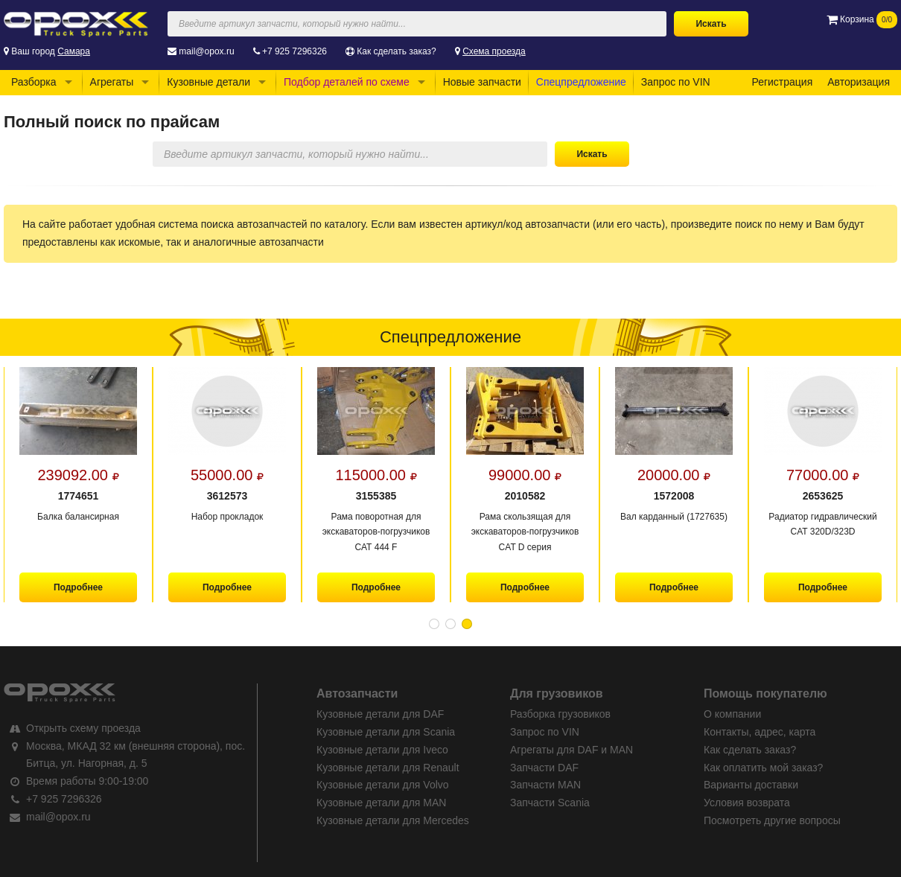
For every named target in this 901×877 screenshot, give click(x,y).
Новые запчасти (482, 82)
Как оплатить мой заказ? (763, 768)
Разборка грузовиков (560, 714)
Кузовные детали (208, 82)
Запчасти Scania (550, 803)
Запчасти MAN (545, 785)
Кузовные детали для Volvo (382, 785)
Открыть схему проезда (83, 728)
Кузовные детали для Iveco (382, 750)
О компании (732, 714)
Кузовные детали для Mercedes (392, 820)
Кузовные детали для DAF (380, 714)
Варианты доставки (751, 785)
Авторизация (858, 82)
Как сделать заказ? (396, 51)
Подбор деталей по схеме (347, 82)
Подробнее (78, 587)
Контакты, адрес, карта (759, 732)
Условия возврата (747, 803)
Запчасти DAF (544, 768)
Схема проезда (494, 51)
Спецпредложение (581, 82)
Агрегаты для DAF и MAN (571, 750)
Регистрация (781, 82)
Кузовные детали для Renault (387, 768)
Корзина (862, 19)
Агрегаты (112, 82)
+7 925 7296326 (294, 51)
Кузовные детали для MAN (381, 803)
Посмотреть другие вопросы (772, 820)
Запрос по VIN (675, 82)
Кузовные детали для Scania (385, 732)
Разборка (34, 82)
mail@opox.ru (206, 51)
